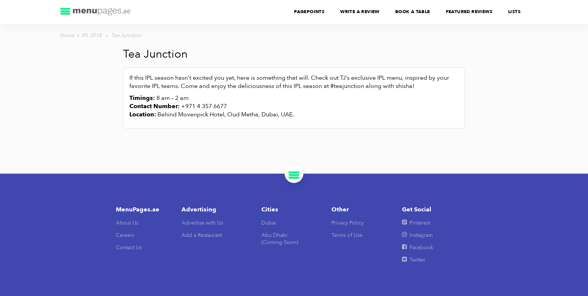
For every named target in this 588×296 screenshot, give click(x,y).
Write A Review (360, 12)
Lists (514, 12)
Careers (125, 235)
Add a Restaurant (202, 235)
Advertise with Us (202, 222)
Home (67, 35)
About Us (127, 222)
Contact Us (129, 247)
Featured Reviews (469, 12)
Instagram (417, 235)
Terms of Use (347, 235)
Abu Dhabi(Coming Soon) (279, 239)
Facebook (417, 247)
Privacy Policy (348, 222)
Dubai (268, 222)
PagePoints (309, 12)
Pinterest (416, 222)
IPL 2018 (91, 35)
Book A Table (412, 12)
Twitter (413, 259)
